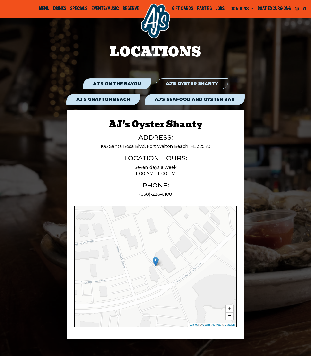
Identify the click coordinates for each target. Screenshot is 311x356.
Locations (241, 8)
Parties (204, 8)
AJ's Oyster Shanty (192, 84)
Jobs (220, 8)
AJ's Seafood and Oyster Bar (195, 99)
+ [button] (229, 309)
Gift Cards (182, 8)
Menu (44, 8)
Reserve (131, 8)
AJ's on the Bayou (117, 84)
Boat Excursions (274, 8)
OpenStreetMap (211, 325)
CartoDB (230, 325)
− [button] (229, 317)
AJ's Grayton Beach (103, 99)
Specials (78, 8)
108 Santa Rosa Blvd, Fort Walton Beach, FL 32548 (155, 147)
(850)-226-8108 (155, 194)
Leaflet (194, 325)
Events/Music (105, 8)
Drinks (59, 8)
